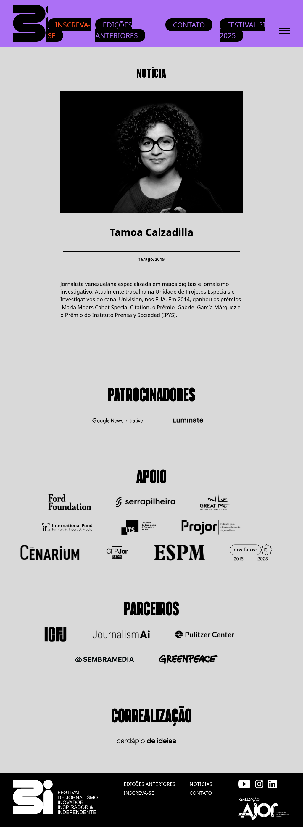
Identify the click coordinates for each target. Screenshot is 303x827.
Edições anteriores (116, 30)
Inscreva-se (69, 30)
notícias (201, 784)
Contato (189, 25)
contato (201, 793)
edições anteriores (149, 784)
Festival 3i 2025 (242, 30)
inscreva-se (139, 793)
